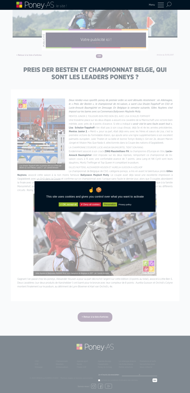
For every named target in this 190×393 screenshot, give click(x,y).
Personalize (110, 204)
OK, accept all (68, 204)
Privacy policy (125, 204)
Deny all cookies (90, 204)
